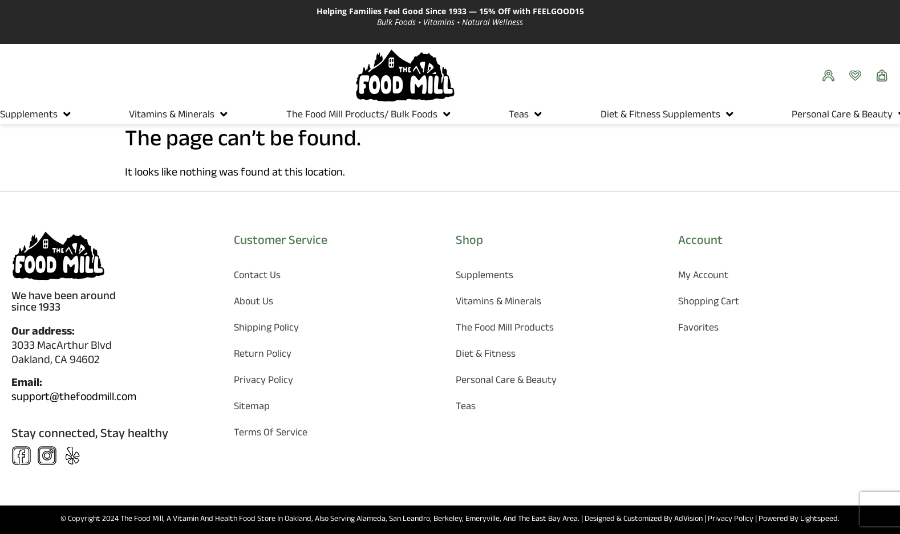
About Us (253, 303)
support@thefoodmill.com (73, 398)
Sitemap (252, 408)
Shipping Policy (266, 329)
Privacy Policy (263, 381)
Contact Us (257, 277)
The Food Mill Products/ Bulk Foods (361, 116)
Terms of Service (270, 434)
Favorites (698, 329)
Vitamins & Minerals (171, 116)
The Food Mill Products (505, 329)
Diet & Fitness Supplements (660, 116)
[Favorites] (858, 75)
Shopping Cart (708, 303)
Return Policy (262, 355)
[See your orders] (831, 75)
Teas (519, 116)
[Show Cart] (885, 75)
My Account (703, 277)
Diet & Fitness (486, 355)
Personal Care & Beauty (842, 116)
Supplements (29, 116)
